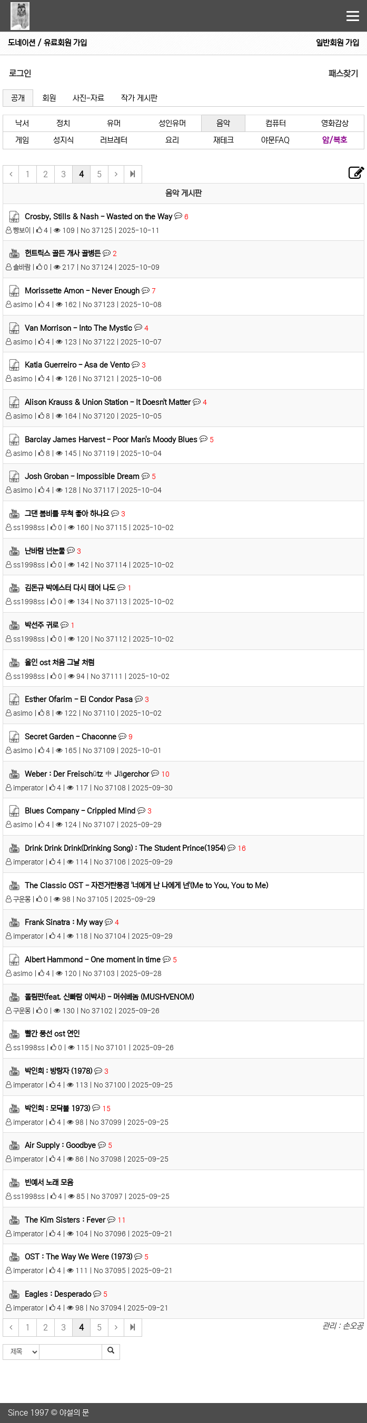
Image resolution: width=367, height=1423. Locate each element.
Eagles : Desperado (58, 1294)
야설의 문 (74, 1412)
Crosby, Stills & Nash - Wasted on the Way (98, 216)
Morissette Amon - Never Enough (82, 291)
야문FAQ (275, 140)
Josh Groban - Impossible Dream (82, 476)
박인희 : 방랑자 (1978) (58, 1071)
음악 (223, 123)
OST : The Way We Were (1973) (78, 1257)
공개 (18, 98)
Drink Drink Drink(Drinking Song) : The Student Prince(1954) (125, 848)
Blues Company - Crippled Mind (80, 811)
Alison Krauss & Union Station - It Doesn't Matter (108, 402)
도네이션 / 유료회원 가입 (47, 42)
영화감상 (335, 123)
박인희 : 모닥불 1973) (57, 1108)
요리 (172, 140)
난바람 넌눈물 (45, 550)
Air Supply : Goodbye (60, 1145)
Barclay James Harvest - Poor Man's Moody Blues (111, 439)
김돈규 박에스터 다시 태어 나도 (70, 588)
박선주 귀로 (41, 625)
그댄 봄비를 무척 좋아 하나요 (67, 514)
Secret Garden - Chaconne (70, 737)
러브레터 (113, 140)
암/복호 (334, 140)
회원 (49, 98)
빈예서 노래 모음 (49, 1182)
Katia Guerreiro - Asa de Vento (77, 365)
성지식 (63, 140)
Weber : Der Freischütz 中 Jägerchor (87, 773)
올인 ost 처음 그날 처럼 (59, 662)
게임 (22, 140)
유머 (114, 123)
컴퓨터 (275, 123)
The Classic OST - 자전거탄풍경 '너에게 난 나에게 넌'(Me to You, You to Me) (146, 885)
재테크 (223, 140)
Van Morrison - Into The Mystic (78, 327)
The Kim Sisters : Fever (65, 1220)
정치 (63, 123)
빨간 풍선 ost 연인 (52, 1034)
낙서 (22, 123)
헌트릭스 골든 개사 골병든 (63, 253)
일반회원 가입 (337, 42)
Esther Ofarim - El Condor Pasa (79, 699)
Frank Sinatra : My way (64, 922)
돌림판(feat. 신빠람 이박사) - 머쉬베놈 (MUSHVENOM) (109, 996)
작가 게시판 (139, 98)
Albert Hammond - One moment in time (93, 960)
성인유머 (172, 123)
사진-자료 (88, 98)
